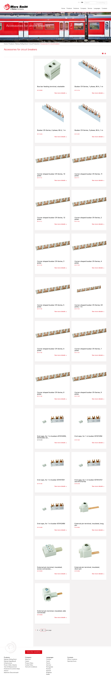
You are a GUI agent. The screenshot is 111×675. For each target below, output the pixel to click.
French (48, 663)
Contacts (104, 8)
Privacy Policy (29, 663)
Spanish (48, 671)
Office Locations (72, 659)
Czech (48, 661)
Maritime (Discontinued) (11, 672)
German (48, 665)
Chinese (48, 659)
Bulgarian (49, 672)
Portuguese (49, 667)
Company (83, 8)
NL (79, 2)
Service (90, 8)
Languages (97, 8)
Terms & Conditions (31, 667)
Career (27, 661)
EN (82, 2)
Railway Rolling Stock (10, 659)
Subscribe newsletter (34, 652)
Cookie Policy (29, 665)
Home (63, 8)
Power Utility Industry (10, 665)
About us (27, 659)
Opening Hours (71, 661)
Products (69, 8)
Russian (48, 669)
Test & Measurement (10, 667)
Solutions (76, 8)
